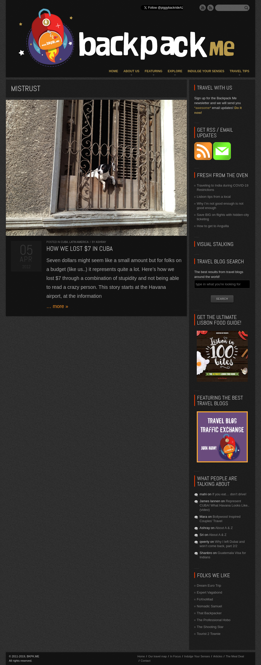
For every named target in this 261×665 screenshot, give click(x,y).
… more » (57, 306)
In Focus (175, 656)
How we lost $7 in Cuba (79, 248)
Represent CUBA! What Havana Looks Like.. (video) (224, 505)
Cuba (64, 242)
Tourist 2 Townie (208, 634)
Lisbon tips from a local (214, 197)
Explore (175, 71)
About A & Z (224, 528)
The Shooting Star (210, 627)
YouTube (202, 7)
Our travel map (157, 656)
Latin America (78, 242)
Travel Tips (239, 71)
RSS (210, 7)
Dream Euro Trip (209, 585)
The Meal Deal (235, 656)
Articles (217, 656)
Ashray (101, 242)
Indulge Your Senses (206, 71)
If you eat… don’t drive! (229, 494)
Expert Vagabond (209, 592)
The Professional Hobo (213, 620)
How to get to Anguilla (213, 226)
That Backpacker (209, 613)
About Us (131, 71)
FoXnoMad (205, 599)
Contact (145, 660)
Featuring (153, 71)
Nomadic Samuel (209, 606)
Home (113, 71)
